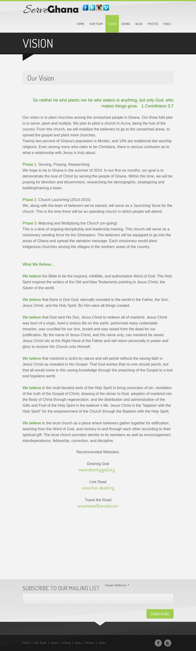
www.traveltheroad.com (98, 506)
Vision (112, 24)
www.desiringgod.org (97, 469)
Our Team (96, 24)
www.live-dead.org (98, 488)
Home (80, 24)
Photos (153, 24)
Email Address (117, 585)
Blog (138, 24)
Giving (125, 24)
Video (167, 24)
